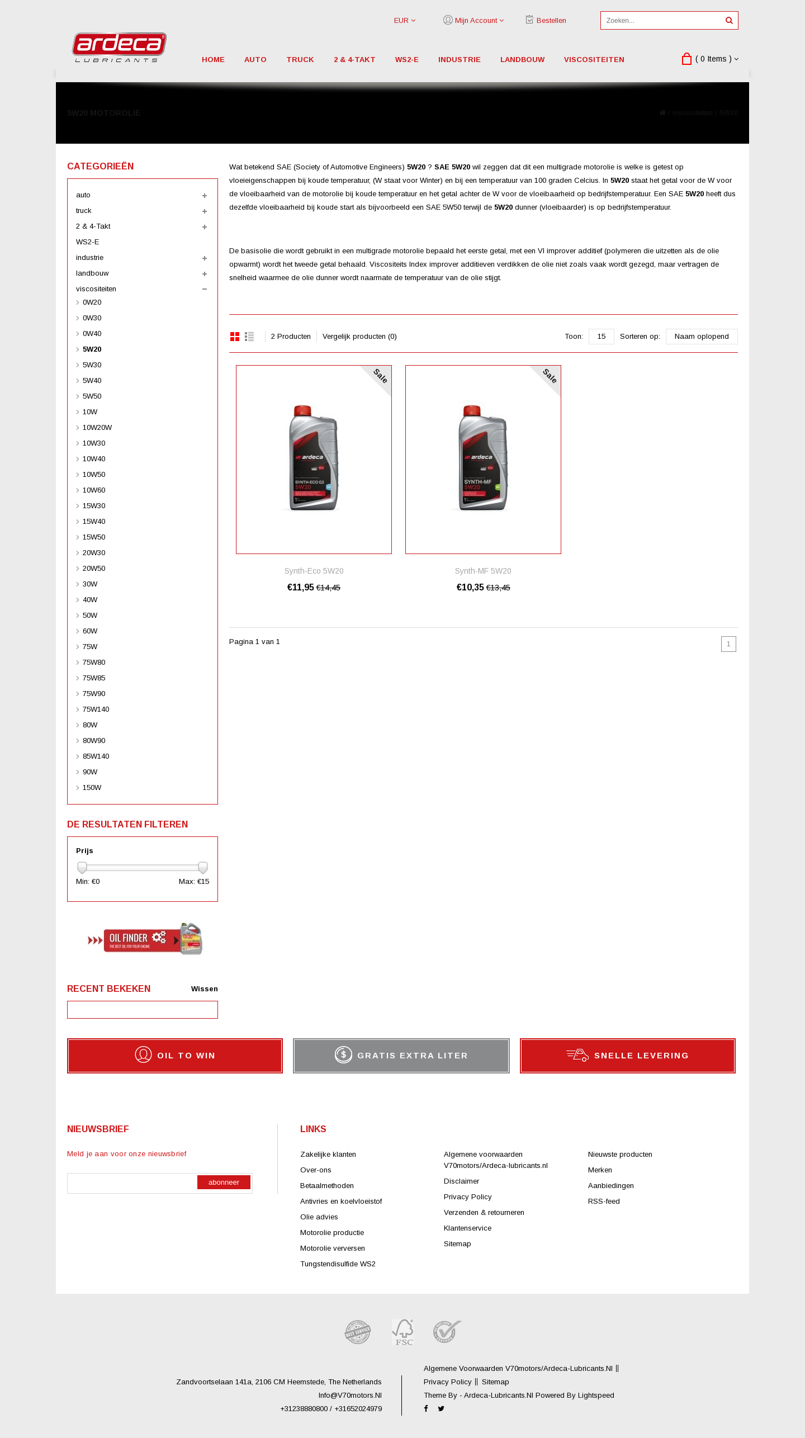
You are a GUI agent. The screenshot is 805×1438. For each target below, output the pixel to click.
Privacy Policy (468, 1197)
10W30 (94, 443)
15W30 (94, 506)
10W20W (97, 427)
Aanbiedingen (611, 1185)
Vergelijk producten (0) (360, 336)
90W (90, 772)
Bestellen (551, 20)
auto (255, 59)
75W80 (94, 662)
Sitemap (457, 1244)
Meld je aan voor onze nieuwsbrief (126, 1154)
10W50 (94, 474)
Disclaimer (461, 1181)
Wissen (204, 989)
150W (92, 787)
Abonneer (224, 1182)
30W (90, 584)
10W (90, 412)
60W (90, 631)
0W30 (92, 318)
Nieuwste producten (620, 1154)
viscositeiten (594, 59)
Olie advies (319, 1217)
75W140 (96, 709)
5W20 (728, 112)
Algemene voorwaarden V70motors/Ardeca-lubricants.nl (518, 1368)
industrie (459, 59)
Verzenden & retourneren (484, 1212)
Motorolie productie (332, 1232)
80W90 (94, 740)
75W (90, 646)
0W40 (92, 333)
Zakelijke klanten (328, 1154)
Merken (600, 1170)
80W (90, 725)
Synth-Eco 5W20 (314, 570)
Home (213, 59)
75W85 (94, 678)
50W (90, 615)
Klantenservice (467, 1228)
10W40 (94, 459)
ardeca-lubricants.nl (500, 1395)
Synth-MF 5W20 (483, 570)
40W (90, 599)
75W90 (94, 693)
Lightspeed (596, 1395)
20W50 (94, 568)
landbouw (522, 59)
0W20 (92, 302)
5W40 (92, 380)
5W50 (92, 396)
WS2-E (407, 59)
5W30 (92, 365)
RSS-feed (604, 1201)
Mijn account (476, 20)
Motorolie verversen (332, 1248)
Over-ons (316, 1170)
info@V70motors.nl (350, 1395)
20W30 (94, 552)
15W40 (94, 521)
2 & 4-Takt (355, 59)
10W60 (94, 490)
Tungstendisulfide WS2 (338, 1264)
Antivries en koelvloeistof (341, 1201)
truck (300, 59)
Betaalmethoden (327, 1185)
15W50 (94, 537)
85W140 (96, 756)
